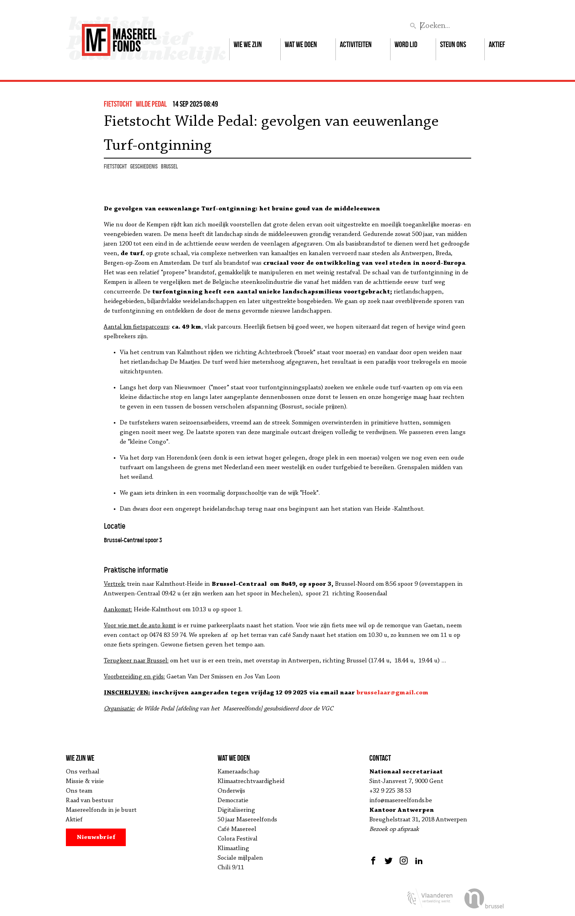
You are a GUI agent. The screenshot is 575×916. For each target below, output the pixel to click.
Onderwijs (231, 791)
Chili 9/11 (231, 867)
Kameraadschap (239, 772)
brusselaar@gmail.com (392, 693)
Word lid (406, 44)
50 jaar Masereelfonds (247, 820)
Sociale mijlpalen (240, 858)
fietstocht (118, 103)
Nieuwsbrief (96, 837)
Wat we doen (301, 44)
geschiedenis (144, 166)
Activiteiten (356, 44)
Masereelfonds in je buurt (101, 810)
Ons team (79, 791)
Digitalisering (236, 810)
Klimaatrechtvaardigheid (251, 781)
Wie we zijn (248, 44)
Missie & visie (85, 781)
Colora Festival (238, 839)
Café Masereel (237, 829)
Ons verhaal (82, 772)
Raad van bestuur (89, 800)
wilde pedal (151, 103)
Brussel (169, 166)
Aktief (497, 44)
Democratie (233, 800)
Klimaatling (233, 848)
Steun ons (453, 44)
